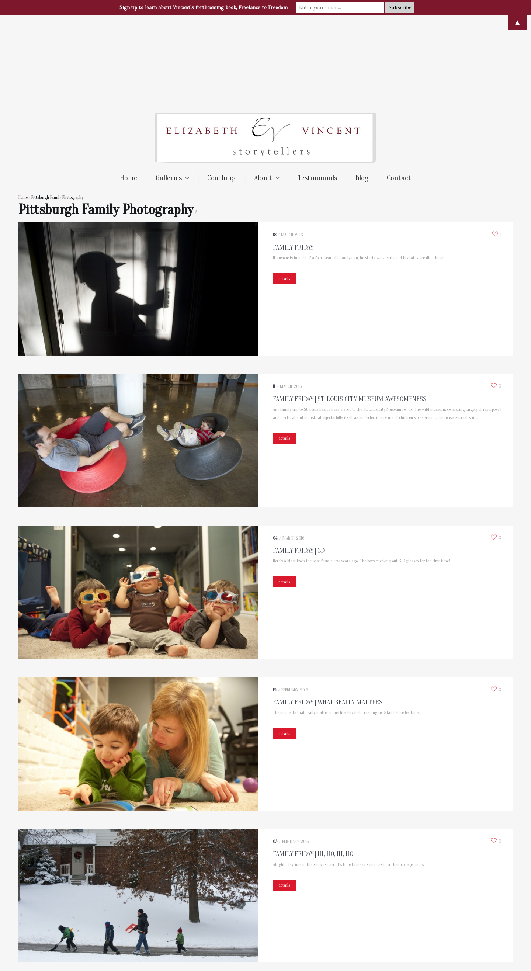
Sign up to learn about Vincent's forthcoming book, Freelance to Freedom (203, 7)
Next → (64, 898)
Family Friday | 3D (298, 463)
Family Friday (293, 160)
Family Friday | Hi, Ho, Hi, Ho (313, 766)
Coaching (221, 90)
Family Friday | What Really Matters (327, 614)
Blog (361, 90)
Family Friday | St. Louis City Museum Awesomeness (349, 311)
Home (128, 90)
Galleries (169, 90)
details (284, 191)
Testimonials (317, 90)
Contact (399, 90)
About (263, 90)
